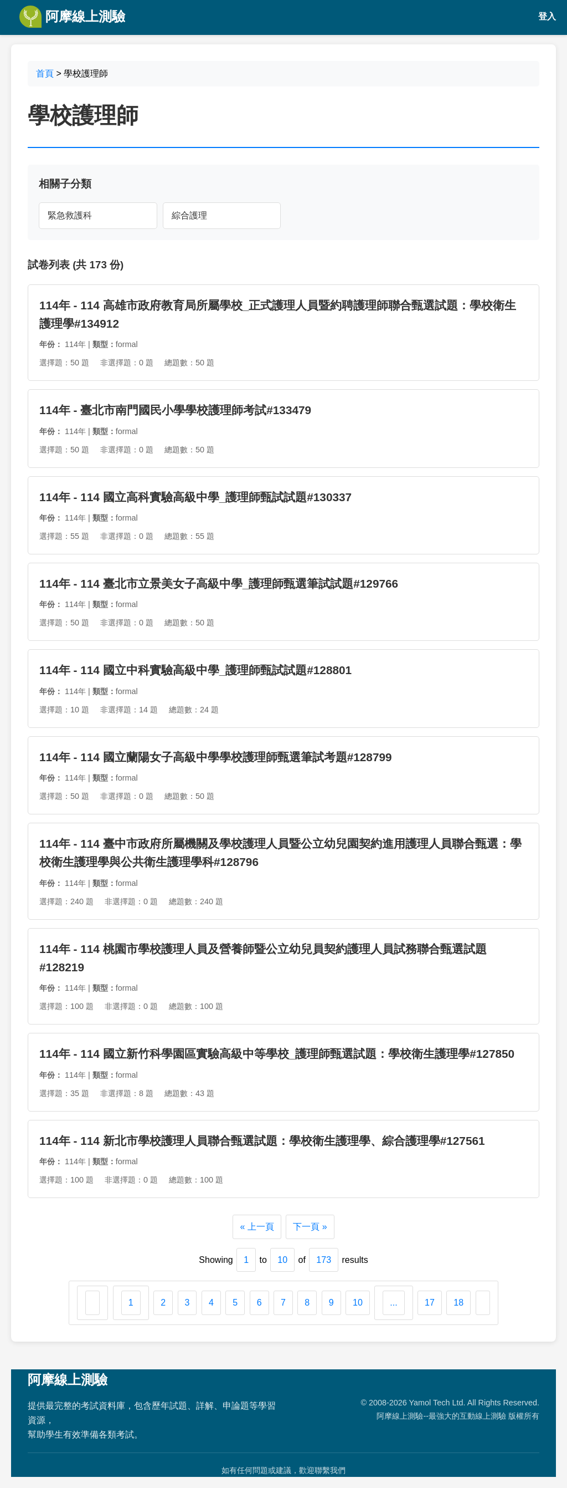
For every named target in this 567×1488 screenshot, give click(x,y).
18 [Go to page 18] (458, 1302)
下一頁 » (310, 1226)
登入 (547, 16)
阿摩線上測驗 (72, 17)
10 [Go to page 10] (358, 1302)
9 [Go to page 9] (331, 1302)
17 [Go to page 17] (430, 1302)
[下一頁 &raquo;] (483, 1303)
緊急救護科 (70, 215)
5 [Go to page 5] (235, 1302)
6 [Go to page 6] (259, 1302)
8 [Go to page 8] (307, 1302)
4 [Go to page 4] (211, 1302)
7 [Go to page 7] (283, 1302)
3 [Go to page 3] (187, 1302)
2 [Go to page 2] (163, 1302)
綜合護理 (189, 215)
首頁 (45, 73)
